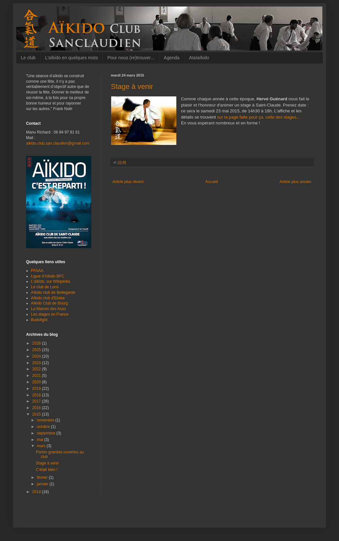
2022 (37, 369)
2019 (37, 388)
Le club (28, 57)
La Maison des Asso (48, 308)
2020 (37, 382)
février (43, 477)
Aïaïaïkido (199, 57)
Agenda (171, 57)
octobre (44, 426)
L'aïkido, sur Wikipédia (50, 281)
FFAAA (37, 270)
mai (40, 439)
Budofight (39, 320)
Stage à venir (47, 463)
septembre (46, 433)
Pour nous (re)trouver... (130, 57)
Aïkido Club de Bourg (49, 303)
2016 (37, 408)
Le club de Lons (45, 287)
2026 (37, 343)
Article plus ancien (295, 181)
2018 (37, 395)
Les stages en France (49, 314)
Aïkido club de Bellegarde (53, 292)
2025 (37, 350)
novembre (46, 420)
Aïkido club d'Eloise (48, 298)
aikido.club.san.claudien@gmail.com (57, 143)
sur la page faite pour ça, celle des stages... (258, 117)
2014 (37, 492)
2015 (37, 414)
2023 (37, 363)
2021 (37, 375)
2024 (37, 356)
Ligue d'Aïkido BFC (47, 276)
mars (42, 446)
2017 (37, 401)
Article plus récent (127, 181)
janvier (43, 484)
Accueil (211, 181)
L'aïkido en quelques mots (71, 57)
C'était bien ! (46, 469)
